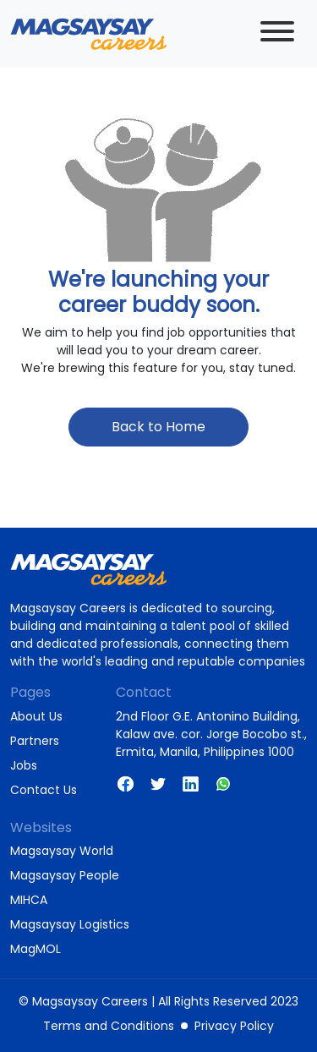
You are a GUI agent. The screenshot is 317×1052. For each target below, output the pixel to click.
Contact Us (43, 789)
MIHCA (28, 899)
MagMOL (35, 948)
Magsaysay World (61, 850)
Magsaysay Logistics (69, 924)
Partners (34, 740)
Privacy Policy (234, 1025)
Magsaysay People (64, 875)
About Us (36, 716)
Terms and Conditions (108, 1025)
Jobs (23, 765)
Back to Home (158, 426)
